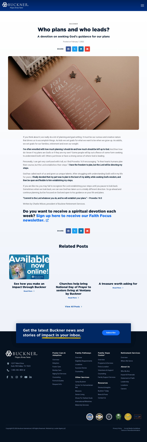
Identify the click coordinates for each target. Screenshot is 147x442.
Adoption (55, 363)
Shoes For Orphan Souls (84, 398)
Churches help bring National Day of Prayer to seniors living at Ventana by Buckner (73, 288)
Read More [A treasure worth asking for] (118, 288)
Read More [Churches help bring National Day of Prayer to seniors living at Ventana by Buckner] (73, 298)
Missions (78, 391)
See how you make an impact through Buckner (29, 285)
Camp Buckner (80, 382)
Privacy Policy (117, 428)
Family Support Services (106, 377)
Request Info (57, 384)
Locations (78, 364)
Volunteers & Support (105, 370)
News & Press (103, 394)
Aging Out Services (59, 374)
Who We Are (125, 371)
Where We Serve (127, 361)
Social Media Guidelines (132, 428)
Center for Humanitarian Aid (84, 386)
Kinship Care (56, 370)
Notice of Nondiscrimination (130, 430)
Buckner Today (103, 391)
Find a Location (103, 367)
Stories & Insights (104, 387)
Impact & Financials (128, 375)
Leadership (125, 382)
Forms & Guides (58, 381)
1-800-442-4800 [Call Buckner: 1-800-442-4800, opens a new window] (18, 370)
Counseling (56, 377)
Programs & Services (105, 363)
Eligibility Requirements (83, 361)
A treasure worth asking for (118, 283)
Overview (55, 360)
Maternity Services (82, 405)
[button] (142, 5)
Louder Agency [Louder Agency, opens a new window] (59, 428)
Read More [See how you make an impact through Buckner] (29, 291)
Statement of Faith (128, 378)
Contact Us (102, 398)
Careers (124, 389)
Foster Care (56, 367)
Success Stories (81, 368)
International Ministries (83, 401)
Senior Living (79, 394)
